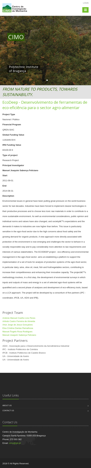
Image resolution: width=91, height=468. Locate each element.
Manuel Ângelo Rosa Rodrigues (17, 331)
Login (86, 3)
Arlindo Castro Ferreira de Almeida (18, 321)
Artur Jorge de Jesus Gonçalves (17, 324)
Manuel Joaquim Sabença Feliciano (19, 335)
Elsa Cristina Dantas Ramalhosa (17, 328)
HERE (75, 67)
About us (7, 405)
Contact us (8, 411)
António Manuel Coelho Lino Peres (18, 318)
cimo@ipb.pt (15, 443)
